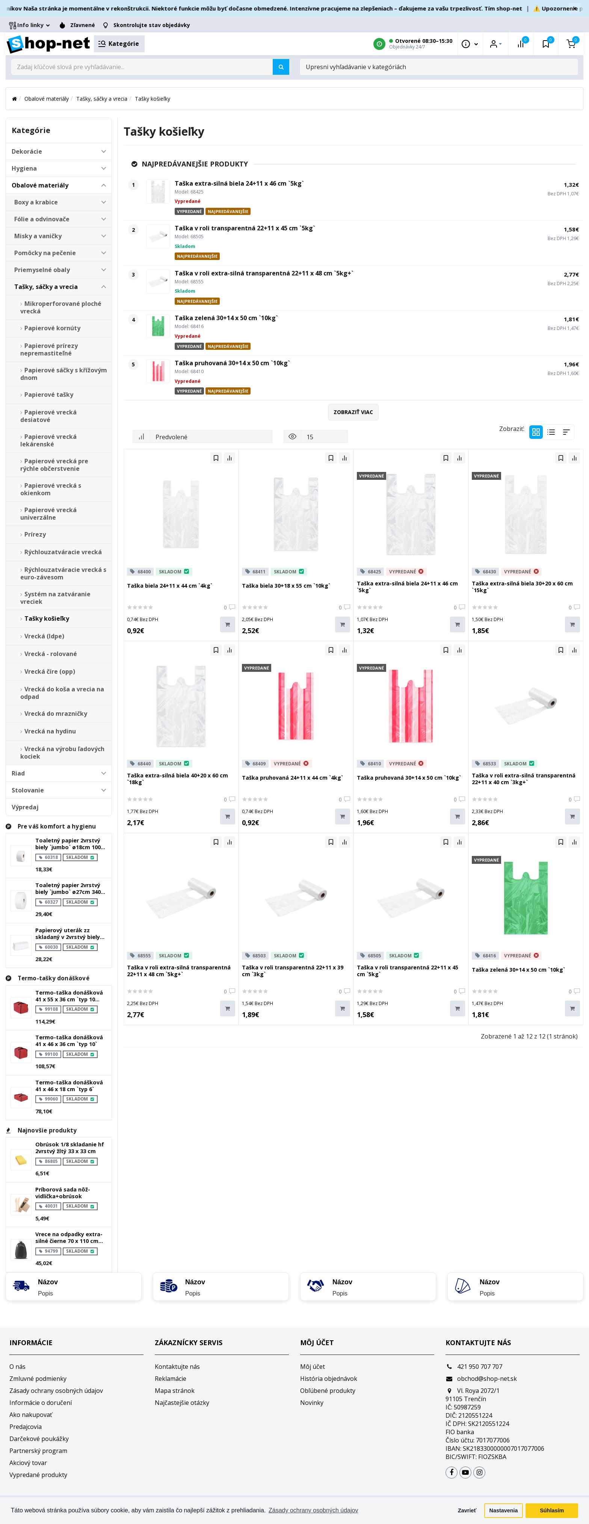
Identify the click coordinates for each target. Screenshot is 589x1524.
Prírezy (35, 534)
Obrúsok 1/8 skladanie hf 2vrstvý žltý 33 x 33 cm (69, 1148)
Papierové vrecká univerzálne (48, 514)
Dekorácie (27, 151)
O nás (17, 1366)
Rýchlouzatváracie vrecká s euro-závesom (63, 573)
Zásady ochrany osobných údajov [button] (313, 1510)
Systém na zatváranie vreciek (55, 598)
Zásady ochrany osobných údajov (56, 1390)
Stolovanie (28, 790)
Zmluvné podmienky (37, 1378)
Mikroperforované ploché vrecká (60, 307)
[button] (103, 151)
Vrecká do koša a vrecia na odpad (62, 693)
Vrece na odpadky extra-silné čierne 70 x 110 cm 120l (69, 1237)
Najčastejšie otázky (182, 1403)
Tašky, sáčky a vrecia (101, 98)
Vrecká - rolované (50, 654)
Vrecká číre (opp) (49, 671)
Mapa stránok (175, 1390)
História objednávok (328, 1378)
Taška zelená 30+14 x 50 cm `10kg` (226, 318)
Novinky (311, 1403)
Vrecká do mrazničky (55, 713)
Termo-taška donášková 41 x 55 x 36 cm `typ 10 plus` (69, 996)
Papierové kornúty (52, 328)
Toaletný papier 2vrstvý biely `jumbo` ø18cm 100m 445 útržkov (70, 844)
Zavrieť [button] (467, 1510)
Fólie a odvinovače (41, 219)
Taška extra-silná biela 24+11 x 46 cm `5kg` (239, 183)
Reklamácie (170, 1378)
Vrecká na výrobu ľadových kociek (62, 752)
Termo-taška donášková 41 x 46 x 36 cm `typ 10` (69, 1041)
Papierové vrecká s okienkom (50, 489)
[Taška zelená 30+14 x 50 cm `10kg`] (158, 326)
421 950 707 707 (474, 1366)
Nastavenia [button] (503, 1510)
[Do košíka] (227, 625)
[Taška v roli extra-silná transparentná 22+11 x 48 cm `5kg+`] (158, 281)
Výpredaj (25, 807)
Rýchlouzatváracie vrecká (63, 552)
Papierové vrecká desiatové (48, 416)
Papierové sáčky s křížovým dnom (63, 374)
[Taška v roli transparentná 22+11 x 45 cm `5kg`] (158, 236)
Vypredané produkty (38, 1475)
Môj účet (312, 1366)
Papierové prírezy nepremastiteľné (49, 349)
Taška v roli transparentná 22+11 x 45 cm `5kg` (245, 228)
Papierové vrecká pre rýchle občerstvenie (54, 465)
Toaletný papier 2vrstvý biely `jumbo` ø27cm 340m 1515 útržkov (70, 888)
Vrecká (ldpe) (44, 636)
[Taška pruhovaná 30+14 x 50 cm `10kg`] (158, 371)
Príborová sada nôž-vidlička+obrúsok (62, 1193)
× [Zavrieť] (575, 8)
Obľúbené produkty (327, 1390)
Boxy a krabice (36, 202)
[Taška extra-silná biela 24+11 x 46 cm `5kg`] (158, 192)
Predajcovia (25, 1427)
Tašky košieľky (152, 98)
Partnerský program (38, 1451)
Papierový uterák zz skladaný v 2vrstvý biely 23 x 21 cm (67, 933)
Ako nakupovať (30, 1415)
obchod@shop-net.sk (481, 1378)
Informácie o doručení (40, 1403)
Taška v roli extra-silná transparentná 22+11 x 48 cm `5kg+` (264, 273)
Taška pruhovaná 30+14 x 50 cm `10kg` (232, 363)
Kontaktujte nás (177, 1366)
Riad (18, 773)
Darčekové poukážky (39, 1439)
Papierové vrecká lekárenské (48, 440)
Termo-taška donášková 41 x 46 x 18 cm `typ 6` (69, 1086)
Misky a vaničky (38, 236)
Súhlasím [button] (552, 1510)
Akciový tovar (28, 1463)
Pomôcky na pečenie (45, 253)
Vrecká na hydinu (50, 731)
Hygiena (24, 168)
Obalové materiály (46, 98)
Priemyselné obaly (42, 270)
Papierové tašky (48, 394)
